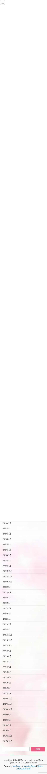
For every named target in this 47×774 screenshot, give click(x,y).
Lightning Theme (30, 766)
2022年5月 (7, 608)
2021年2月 (7, 688)
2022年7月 (7, 597)
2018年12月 (7, 735)
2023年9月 (7, 523)
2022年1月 (7, 629)
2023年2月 (7, 560)
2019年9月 (7, 730)
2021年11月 (7, 640)
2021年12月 (7, 634)
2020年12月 (7, 698)
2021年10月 (7, 645)
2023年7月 (7, 533)
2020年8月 (7, 720)
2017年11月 (7, 741)
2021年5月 (7, 672)
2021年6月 (7, 666)
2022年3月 (7, 619)
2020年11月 (7, 704)
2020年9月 (7, 714)
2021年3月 (7, 682)
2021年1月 (7, 693)
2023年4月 (7, 549)
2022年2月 (7, 624)
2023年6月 (7, 539)
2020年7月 (7, 725)
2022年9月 (7, 587)
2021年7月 (7, 661)
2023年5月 (7, 544)
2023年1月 (7, 565)
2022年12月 (7, 571)
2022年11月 (7, 576)
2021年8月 (7, 656)
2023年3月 (7, 555)
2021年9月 (7, 650)
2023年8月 (7, 528)
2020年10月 (7, 709)
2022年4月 (7, 613)
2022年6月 (7, 603)
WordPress (16, 766)
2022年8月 (7, 592)
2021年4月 (7, 677)
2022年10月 (7, 581)
